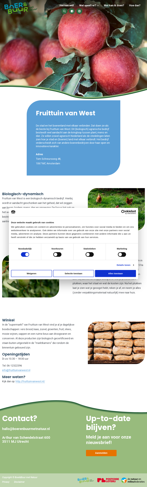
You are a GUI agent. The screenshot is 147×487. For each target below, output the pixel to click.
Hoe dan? (134, 5)
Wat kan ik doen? (115, 5)
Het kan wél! (68, 5)
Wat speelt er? (88, 5)
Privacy (5, 482)
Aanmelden (101, 453)
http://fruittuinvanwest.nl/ (30, 381)
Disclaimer (19, 482)
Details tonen (123, 265)
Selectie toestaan (73, 273)
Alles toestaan (115, 273)
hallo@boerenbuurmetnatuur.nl (26, 429)
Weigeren (31, 273)
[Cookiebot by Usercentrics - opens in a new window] (123, 212)
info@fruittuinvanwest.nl (16, 370)
